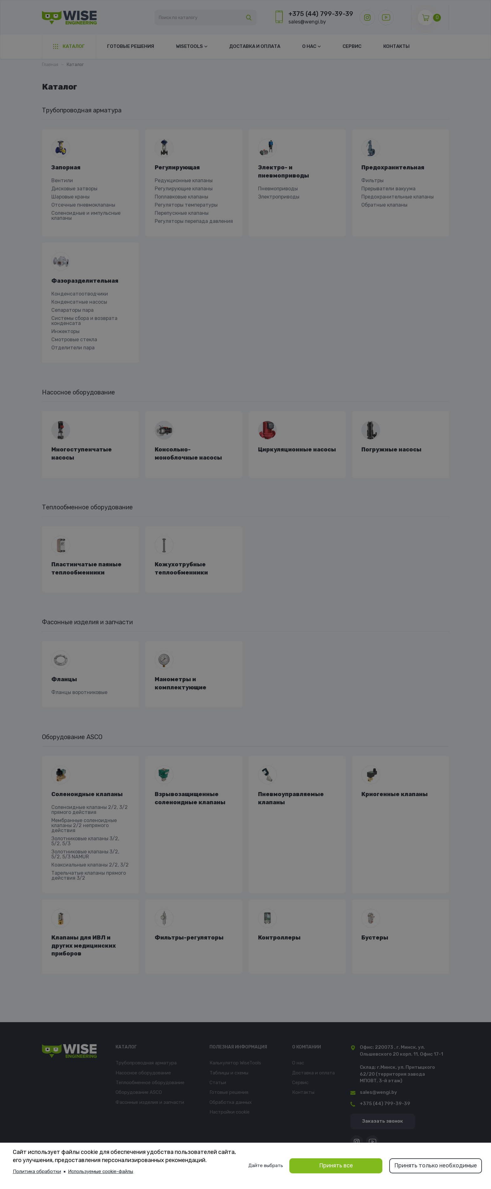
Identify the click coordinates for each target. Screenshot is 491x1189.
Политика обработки (37, 1171)
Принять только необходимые (435, 1165)
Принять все (336, 1165)
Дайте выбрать (266, 1165)
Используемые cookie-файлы (100, 1171)
